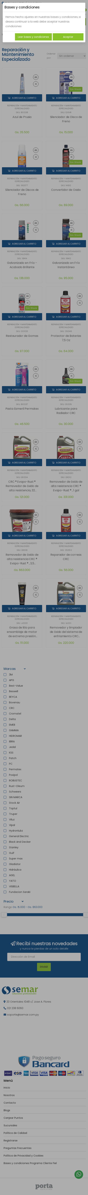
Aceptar (68, 37)
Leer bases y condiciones (33, 37)
